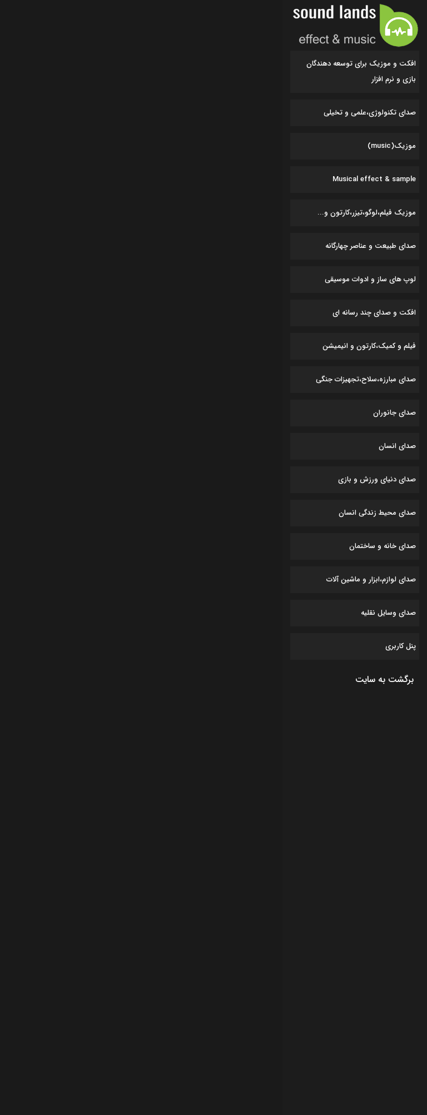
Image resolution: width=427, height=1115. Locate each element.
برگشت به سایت (384, 679)
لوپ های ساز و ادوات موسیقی (370, 279)
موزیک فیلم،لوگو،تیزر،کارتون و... (366, 212)
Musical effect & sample (374, 179)
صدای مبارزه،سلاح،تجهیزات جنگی (366, 379)
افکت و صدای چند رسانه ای (374, 312)
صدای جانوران (394, 413)
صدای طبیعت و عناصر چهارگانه (370, 246)
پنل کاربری (400, 646)
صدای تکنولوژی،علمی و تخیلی (370, 112)
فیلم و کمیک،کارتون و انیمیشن (369, 346)
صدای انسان (397, 446)
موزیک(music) (392, 146)
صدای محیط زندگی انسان (377, 513)
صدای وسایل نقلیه (388, 613)
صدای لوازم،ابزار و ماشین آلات (371, 579)
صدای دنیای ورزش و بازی (377, 479)
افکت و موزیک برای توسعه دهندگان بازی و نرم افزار (361, 71)
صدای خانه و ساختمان (382, 546)
